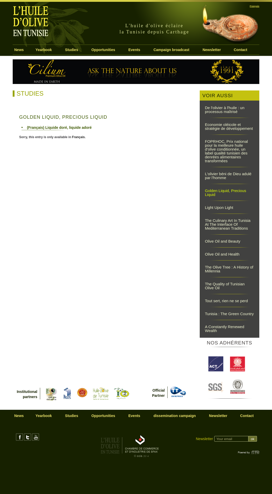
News (19, 50)
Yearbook (43, 50)
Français (78, 137)
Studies (71, 50)
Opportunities (103, 50)
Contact (240, 50)
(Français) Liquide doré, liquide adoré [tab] (56, 127)
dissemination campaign (174, 416)
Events (134, 50)
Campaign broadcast (171, 50)
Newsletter (212, 50)
